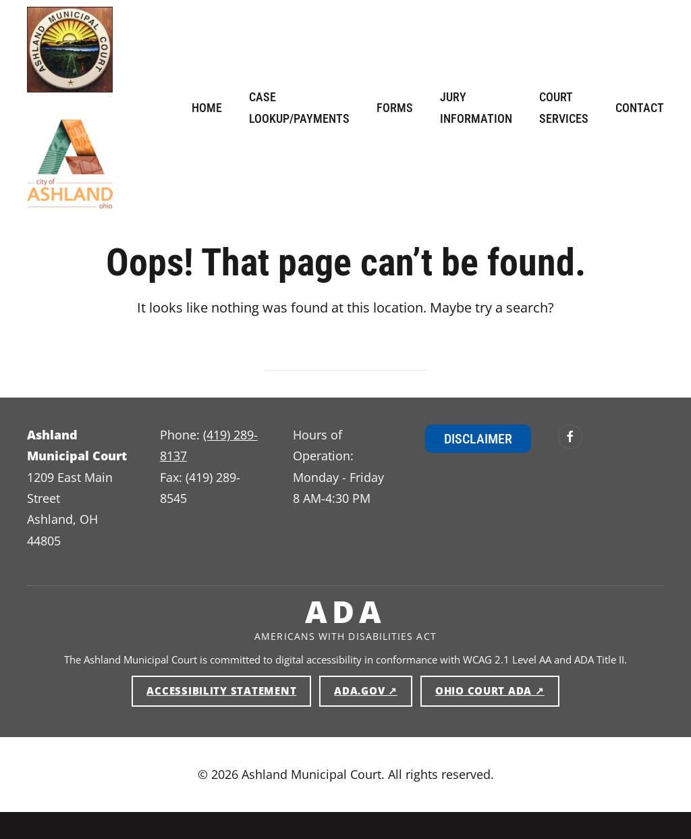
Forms (395, 108)
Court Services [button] (563, 107)
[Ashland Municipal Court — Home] (70, 49)
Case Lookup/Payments (299, 107)
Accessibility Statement (221, 690)
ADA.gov (373, 689)
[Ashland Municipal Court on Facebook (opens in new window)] (570, 437)
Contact (639, 108)
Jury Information (476, 107)
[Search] (345, 358)
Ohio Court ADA (497, 689)
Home (207, 108)
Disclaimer (478, 439)
